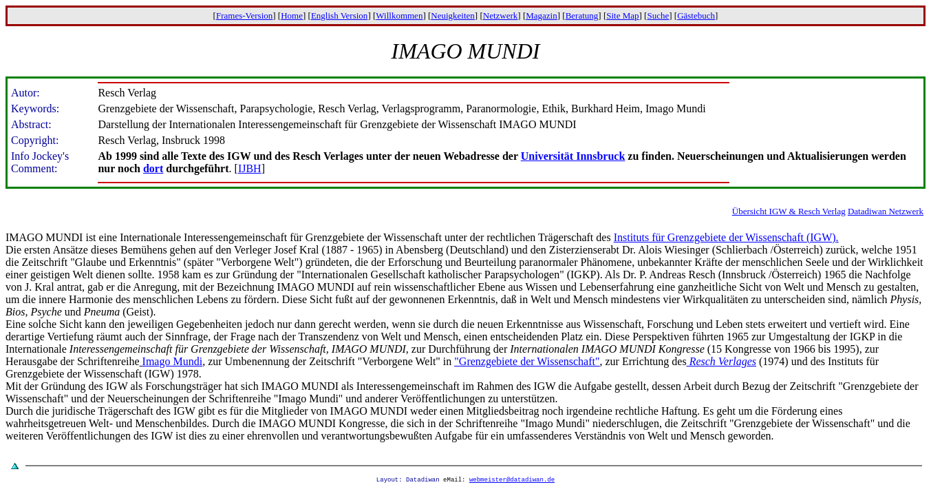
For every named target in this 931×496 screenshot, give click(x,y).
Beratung (582, 15)
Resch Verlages (721, 361)
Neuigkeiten (453, 15)
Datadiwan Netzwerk (885, 211)
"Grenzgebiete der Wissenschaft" (526, 361)
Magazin (541, 15)
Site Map (622, 15)
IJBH (249, 168)
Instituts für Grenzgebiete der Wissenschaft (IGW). (726, 237)
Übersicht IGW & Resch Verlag (789, 211)
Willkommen (399, 15)
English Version (339, 15)
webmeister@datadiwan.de (512, 481)
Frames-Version (244, 15)
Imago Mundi (172, 361)
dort (153, 168)
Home (292, 15)
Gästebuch (696, 15)
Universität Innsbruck (573, 156)
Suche (658, 15)
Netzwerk (500, 15)
